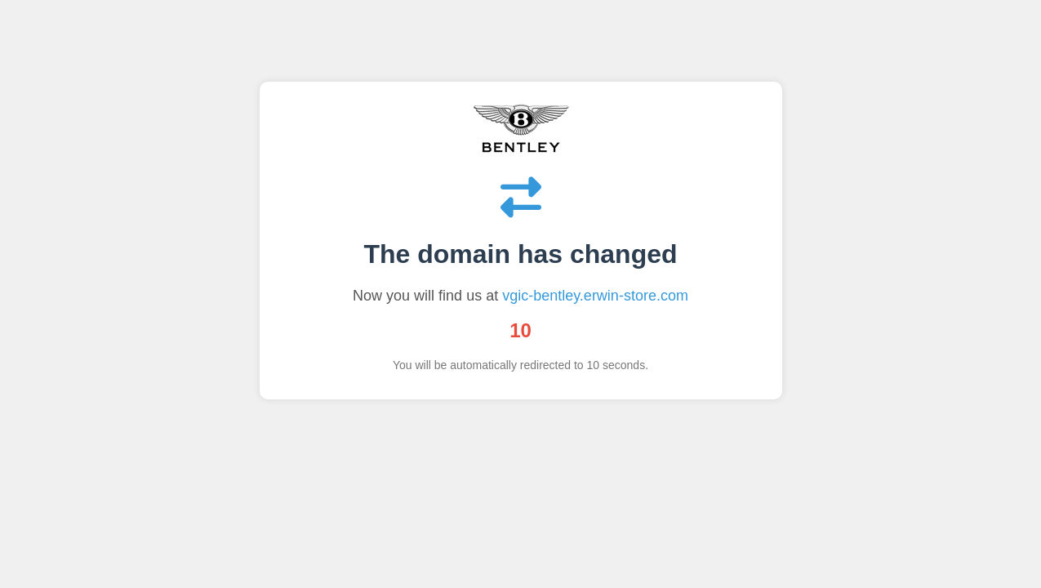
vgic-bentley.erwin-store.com (595, 295)
